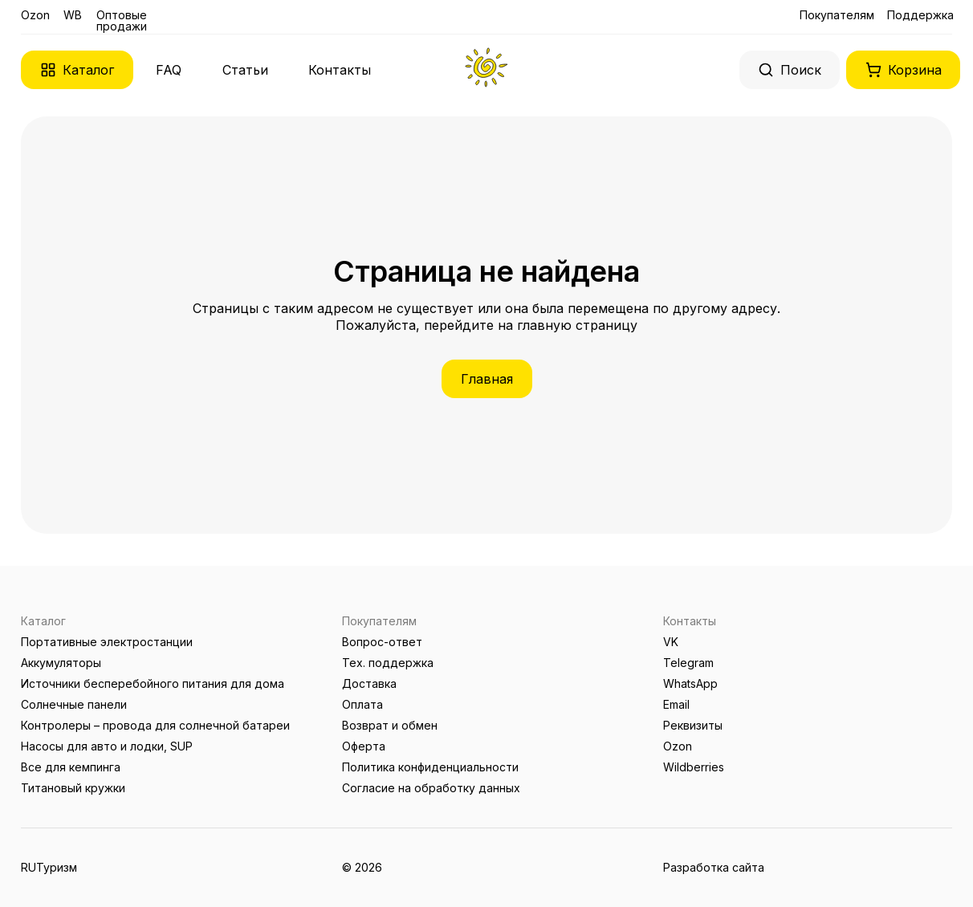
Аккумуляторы (61, 662)
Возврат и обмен (390, 725)
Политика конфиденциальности (430, 767)
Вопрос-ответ (382, 642)
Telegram (688, 662)
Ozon (35, 15)
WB (72, 15)
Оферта (363, 746)
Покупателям (837, 15)
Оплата (362, 704)
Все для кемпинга (70, 767)
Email (676, 704)
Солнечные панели (74, 704)
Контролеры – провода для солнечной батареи (155, 725)
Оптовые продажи (121, 20)
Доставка (369, 683)
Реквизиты (693, 725)
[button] (77, 70)
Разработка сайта (713, 867)
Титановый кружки (73, 788)
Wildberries (693, 767)
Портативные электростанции (107, 642)
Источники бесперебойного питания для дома (152, 683)
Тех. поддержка (388, 662)
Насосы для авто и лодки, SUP (107, 746)
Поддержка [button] (920, 15)
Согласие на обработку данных (431, 788)
